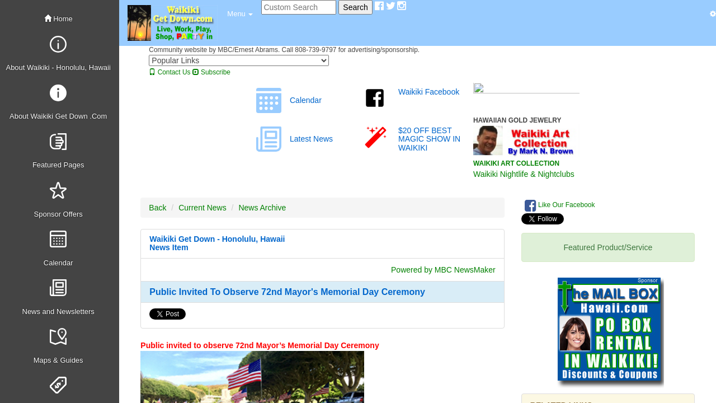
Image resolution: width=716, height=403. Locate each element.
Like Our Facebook (560, 205)
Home (58, 19)
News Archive (262, 207)
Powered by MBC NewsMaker (443, 269)
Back (157, 207)
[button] (240, 14)
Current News (202, 207)
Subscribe (211, 72)
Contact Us (169, 72)
